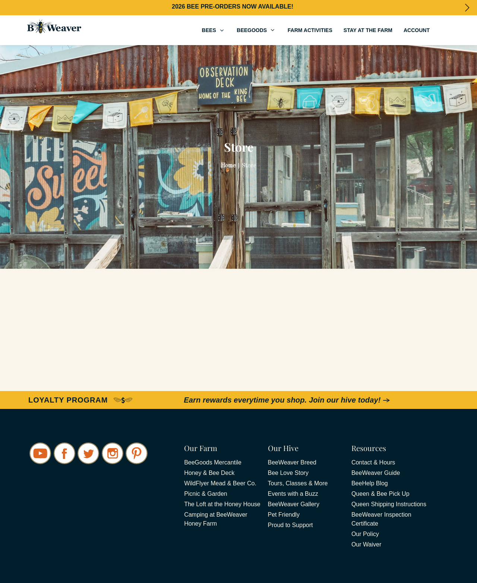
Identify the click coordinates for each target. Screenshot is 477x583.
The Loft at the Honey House (222, 504)
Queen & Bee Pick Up (380, 494)
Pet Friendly (284, 514)
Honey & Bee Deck (209, 473)
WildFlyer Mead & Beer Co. (220, 483)
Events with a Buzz (293, 494)
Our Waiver (366, 544)
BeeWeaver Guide (375, 473)
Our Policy (365, 534)
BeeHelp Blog (369, 483)
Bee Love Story (288, 473)
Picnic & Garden (205, 494)
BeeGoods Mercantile (212, 462)
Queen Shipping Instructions (388, 504)
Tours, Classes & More (298, 483)
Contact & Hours (373, 462)
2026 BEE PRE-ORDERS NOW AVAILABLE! (232, 6)
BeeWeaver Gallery (293, 504)
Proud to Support (290, 525)
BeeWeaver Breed (292, 462)
